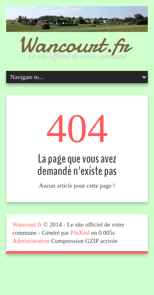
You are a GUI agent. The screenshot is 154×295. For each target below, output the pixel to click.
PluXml (80, 232)
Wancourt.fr (73, 44)
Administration (31, 241)
